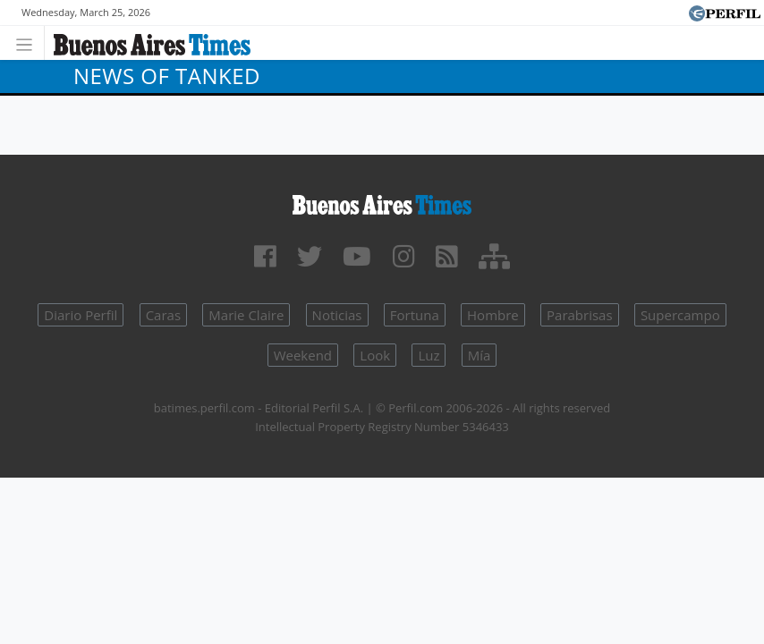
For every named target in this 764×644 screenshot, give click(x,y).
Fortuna (414, 315)
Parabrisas (580, 315)
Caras (163, 315)
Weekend (303, 355)
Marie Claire (246, 315)
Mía (479, 355)
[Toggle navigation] (29, 42)
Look (375, 355)
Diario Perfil (80, 315)
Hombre (493, 315)
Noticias (337, 315)
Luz (428, 355)
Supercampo (680, 315)
